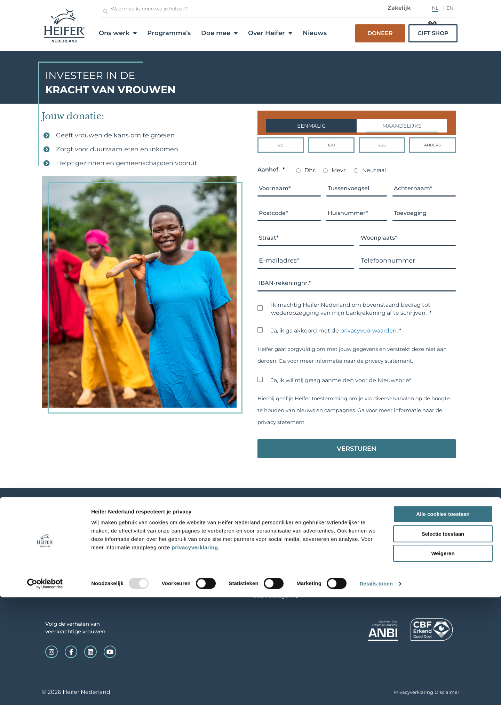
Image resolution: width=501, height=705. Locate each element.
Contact (265, 585)
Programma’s (169, 33)
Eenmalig (311, 125)
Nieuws (315, 33)
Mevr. (339, 170)
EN (449, 8)
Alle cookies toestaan (442, 622)
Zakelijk (399, 8)
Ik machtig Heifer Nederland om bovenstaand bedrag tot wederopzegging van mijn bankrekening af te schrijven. (351, 309)
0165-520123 (62, 533)
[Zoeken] (105, 11)
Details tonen (375, 691)
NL (435, 8)
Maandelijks (401, 125)
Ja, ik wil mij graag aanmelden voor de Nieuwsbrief (341, 380)
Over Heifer (270, 33)
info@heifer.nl (59, 540)
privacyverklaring (195, 655)
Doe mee (219, 33)
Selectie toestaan (443, 641)
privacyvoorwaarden (368, 330)
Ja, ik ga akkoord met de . (336, 331)
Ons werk (118, 33)
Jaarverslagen (273, 595)
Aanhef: (271, 170)
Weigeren (442, 661)
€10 (331, 145)
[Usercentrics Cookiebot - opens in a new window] (45, 691)
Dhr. (310, 170)
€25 (381, 145)
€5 (280, 145)
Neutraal (374, 170)
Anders (432, 145)
